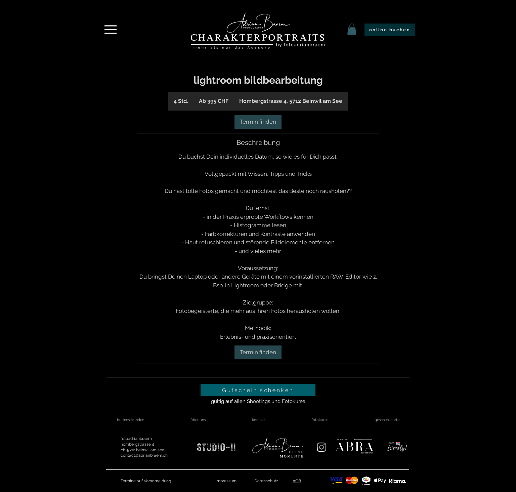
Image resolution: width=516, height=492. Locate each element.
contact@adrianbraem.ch (144, 455)
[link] (351, 29)
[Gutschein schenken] (258, 390)
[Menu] (110, 29)
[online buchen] (389, 30)
